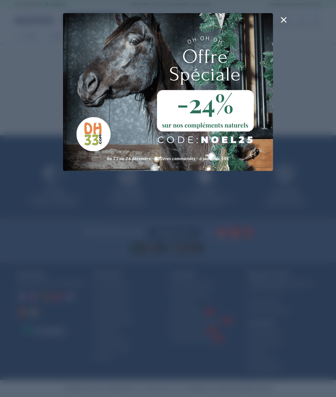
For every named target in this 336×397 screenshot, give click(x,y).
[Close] (283, 23)
